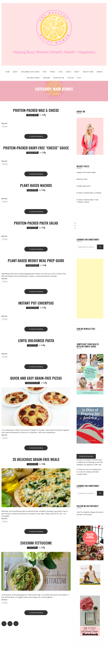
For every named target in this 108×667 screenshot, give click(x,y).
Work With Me (58, 78)
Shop (79, 78)
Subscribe (46, 78)
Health (68, 72)
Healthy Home (88, 72)
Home (7, 72)
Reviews (100, 72)
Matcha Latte (82, 179)
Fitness (52, 72)
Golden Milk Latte (83, 186)
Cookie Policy (82, 474)
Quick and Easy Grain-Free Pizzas (36, 378)
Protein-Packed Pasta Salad (36, 223)
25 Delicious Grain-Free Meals (36, 459)
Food (60, 72)
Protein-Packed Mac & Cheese (36, 110)
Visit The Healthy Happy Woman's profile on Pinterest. (90, 513)
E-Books (70, 78)
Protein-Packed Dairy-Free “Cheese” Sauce (36, 147)
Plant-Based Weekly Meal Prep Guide (36, 260)
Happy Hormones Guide (86, 172)
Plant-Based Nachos (36, 185)
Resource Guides (33, 78)
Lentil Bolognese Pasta (36, 340)
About (15, 72)
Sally (44, 115)
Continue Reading (36, 136)
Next (15, 624)
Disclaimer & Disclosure (30, 72)
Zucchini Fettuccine (36, 543)
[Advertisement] (90, 288)
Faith (45, 72)
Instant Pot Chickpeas (36, 303)
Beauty (77, 72)
